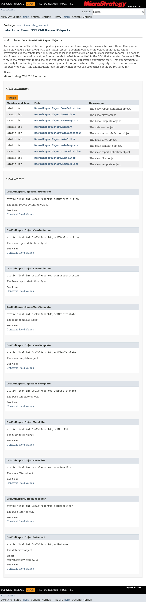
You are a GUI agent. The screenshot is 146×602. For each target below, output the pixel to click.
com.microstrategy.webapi (32, 25)
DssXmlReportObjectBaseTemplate (56, 120)
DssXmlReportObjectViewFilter (54, 157)
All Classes (8, 10)
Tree (39, 4)
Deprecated (51, 4)
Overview (6, 4)
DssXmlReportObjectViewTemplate (56, 164)
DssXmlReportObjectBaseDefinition (57, 108)
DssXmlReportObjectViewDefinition (57, 151)
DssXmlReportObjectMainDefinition (57, 133)
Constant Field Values (20, 214)
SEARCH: (86, 11)
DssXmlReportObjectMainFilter (54, 139)
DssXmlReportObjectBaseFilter (54, 114)
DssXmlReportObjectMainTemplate (56, 145)
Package (19, 4)
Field (26, 17)
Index (63, 4)
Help (71, 4)
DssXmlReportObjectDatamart (53, 126)
